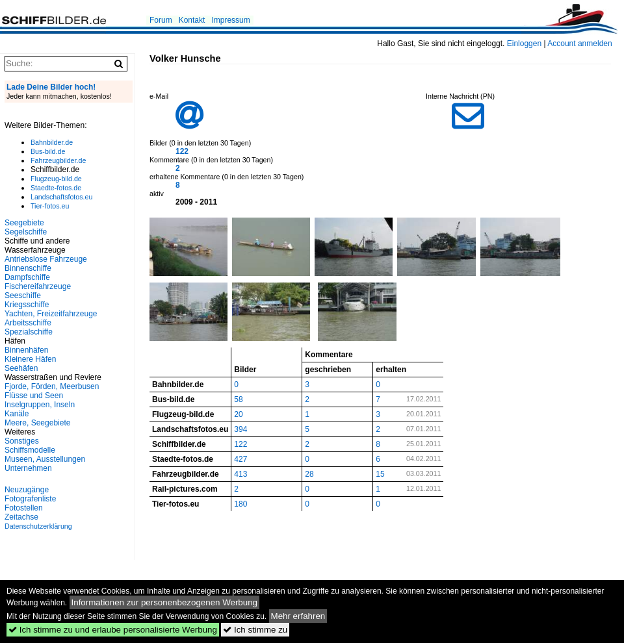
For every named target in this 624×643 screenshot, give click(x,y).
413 (240, 474)
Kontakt (192, 20)
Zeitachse (21, 517)
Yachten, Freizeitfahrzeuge (51, 313)
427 (240, 459)
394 (240, 429)
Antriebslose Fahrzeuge (46, 259)
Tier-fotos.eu (50, 206)
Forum (161, 20)
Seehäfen (21, 368)
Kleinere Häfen (30, 359)
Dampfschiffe (27, 277)
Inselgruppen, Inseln (40, 404)
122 (182, 151)
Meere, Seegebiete (37, 422)
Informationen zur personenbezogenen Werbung (165, 602)
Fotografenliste (30, 498)
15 (380, 474)
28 (309, 474)
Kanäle (17, 413)
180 (240, 504)
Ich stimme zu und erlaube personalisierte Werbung (112, 630)
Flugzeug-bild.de (56, 179)
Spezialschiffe (29, 331)
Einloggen (524, 43)
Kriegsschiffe (27, 304)
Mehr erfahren (298, 616)
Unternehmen (28, 468)
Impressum (230, 20)
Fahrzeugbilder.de (58, 160)
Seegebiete (24, 222)
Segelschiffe (26, 231)
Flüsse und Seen (34, 395)
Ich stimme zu (255, 630)
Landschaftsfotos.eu (61, 197)
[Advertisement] (65, 547)
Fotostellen (24, 507)
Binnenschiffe (28, 268)
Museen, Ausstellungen (45, 459)
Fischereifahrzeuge (38, 286)
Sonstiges (22, 441)
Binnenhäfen (26, 350)
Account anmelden (579, 43)
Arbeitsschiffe (28, 322)
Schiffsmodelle (30, 450)
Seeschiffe (23, 295)
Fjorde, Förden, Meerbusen (52, 386)
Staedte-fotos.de (56, 188)
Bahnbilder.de (52, 142)
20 (238, 414)
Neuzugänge (27, 489)
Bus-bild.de (48, 151)
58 (238, 399)
